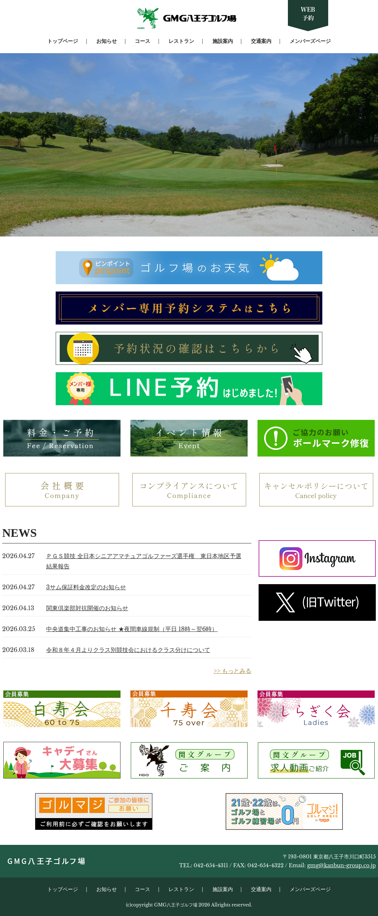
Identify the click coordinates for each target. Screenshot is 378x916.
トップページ (62, 41)
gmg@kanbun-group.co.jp (341, 865)
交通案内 (261, 41)
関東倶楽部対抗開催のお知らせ (87, 608)
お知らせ (106, 41)
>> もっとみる (232, 670)
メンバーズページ (310, 41)
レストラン (181, 41)
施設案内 (222, 41)
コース (142, 41)
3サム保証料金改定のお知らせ (86, 587)
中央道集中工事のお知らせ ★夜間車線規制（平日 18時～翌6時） (132, 629)
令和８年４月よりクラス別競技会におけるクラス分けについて (128, 649)
